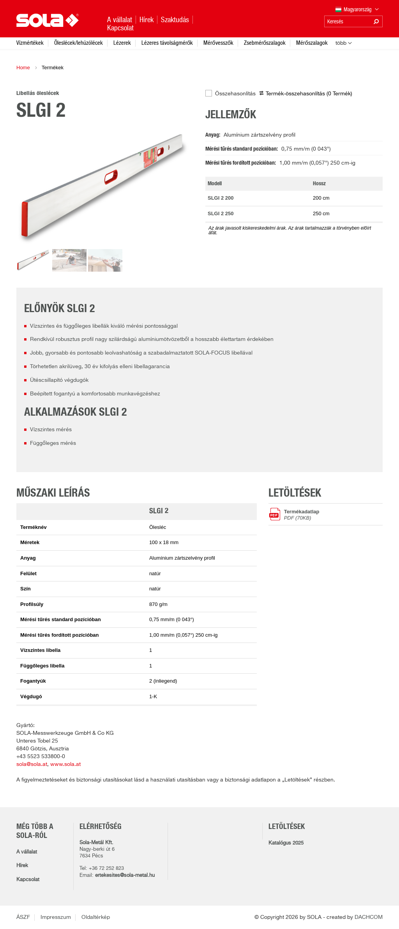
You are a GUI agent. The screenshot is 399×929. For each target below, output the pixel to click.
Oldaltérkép (95, 917)
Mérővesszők (218, 42)
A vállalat (26, 852)
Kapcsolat (27, 879)
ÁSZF (23, 917)
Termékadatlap (333, 514)
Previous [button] (32, 188)
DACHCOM (369, 917)
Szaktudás (175, 20)
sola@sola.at (31, 764)
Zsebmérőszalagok (265, 42)
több (340, 43)
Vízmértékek (30, 42)
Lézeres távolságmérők (167, 42)
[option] (105, 188)
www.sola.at (65, 764)
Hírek (22, 865)
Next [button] (178, 188)
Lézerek (122, 42)
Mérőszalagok (311, 42)
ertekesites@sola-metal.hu (125, 875)
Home (23, 67)
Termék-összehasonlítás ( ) (309, 94)
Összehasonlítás (235, 94)
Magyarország (357, 10)
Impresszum (56, 917)
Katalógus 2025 (286, 843)
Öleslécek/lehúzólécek (78, 42)
